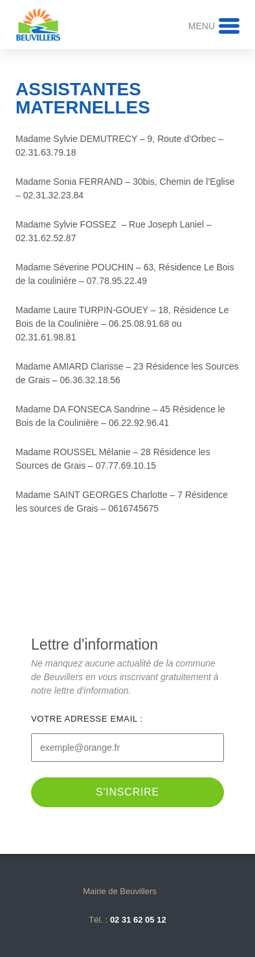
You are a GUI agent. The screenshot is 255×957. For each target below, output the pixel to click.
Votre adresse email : (87, 719)
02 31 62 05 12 (138, 920)
